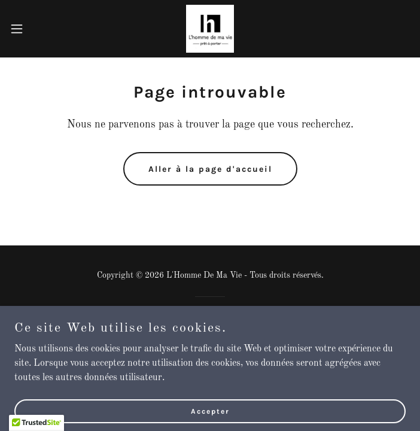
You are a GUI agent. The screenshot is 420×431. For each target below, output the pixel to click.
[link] (210, 29)
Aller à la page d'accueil (210, 169)
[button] (35, 29)
